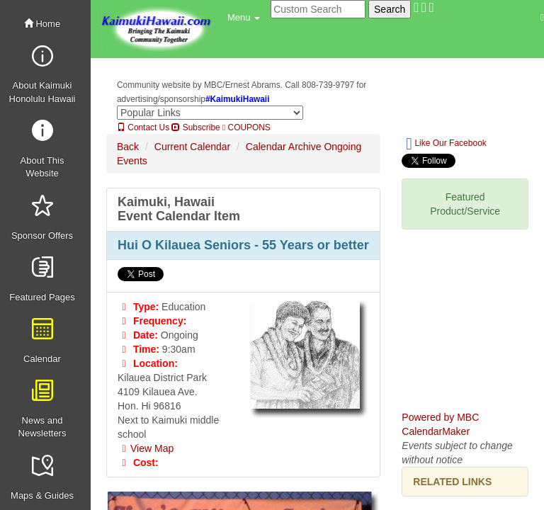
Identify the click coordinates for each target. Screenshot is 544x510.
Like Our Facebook (446, 143)
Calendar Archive (284, 146)
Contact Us (143, 127)
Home (42, 23)
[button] (244, 17)
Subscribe (195, 127)
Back (128, 146)
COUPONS (246, 127)
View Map (146, 448)
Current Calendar (192, 146)
